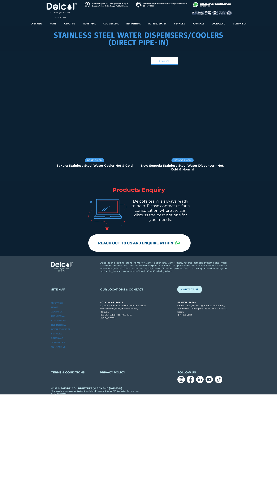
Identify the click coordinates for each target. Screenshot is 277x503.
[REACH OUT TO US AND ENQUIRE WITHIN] (139, 243)
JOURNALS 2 (58, 342)
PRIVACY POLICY (113, 372)
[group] (138, 121)
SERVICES (56, 333)
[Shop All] (164, 61)
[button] (218, 23)
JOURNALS (57, 338)
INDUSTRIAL (58, 316)
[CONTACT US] (189, 289)
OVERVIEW (57, 303)
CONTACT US (58, 347)
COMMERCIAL (59, 320)
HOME (54, 307)
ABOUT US (57, 311)
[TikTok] (218, 379)
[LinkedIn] (200, 379)
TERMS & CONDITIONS (68, 372)
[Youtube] (209, 379)
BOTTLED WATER (60, 329)
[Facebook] (190, 379)
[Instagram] (181, 379)
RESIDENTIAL (58, 325)
